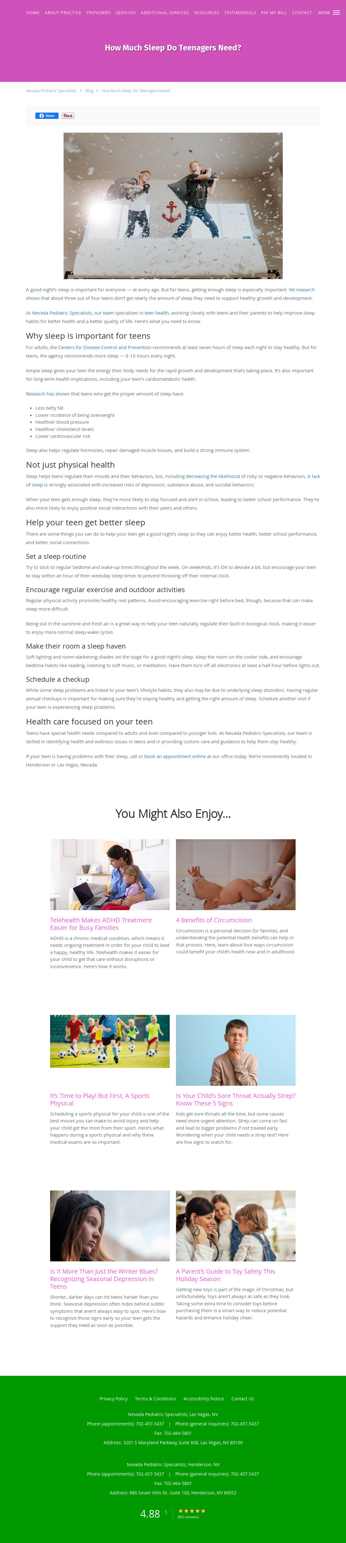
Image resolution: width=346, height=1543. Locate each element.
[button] (336, 12)
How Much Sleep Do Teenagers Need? (136, 90)
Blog (89, 90)
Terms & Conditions (155, 1399)
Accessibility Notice (203, 1399)
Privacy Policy (113, 1399)
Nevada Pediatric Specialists (51, 90)
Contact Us (242, 1399)
